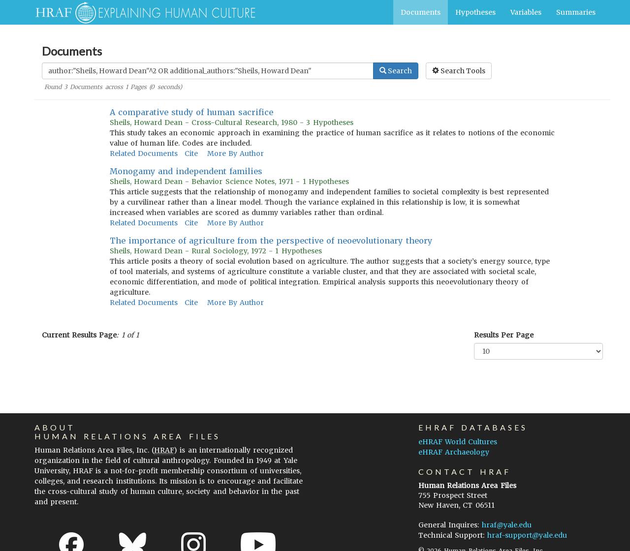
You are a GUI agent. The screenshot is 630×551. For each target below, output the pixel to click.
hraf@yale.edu (507, 524)
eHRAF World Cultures (457, 441)
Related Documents (144, 153)
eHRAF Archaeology (453, 452)
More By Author (235, 153)
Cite (191, 153)
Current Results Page (79, 335)
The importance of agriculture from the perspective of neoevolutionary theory (271, 240)
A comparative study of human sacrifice (191, 112)
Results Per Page (504, 335)
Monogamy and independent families (186, 171)
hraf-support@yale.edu (527, 535)
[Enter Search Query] (208, 70)
